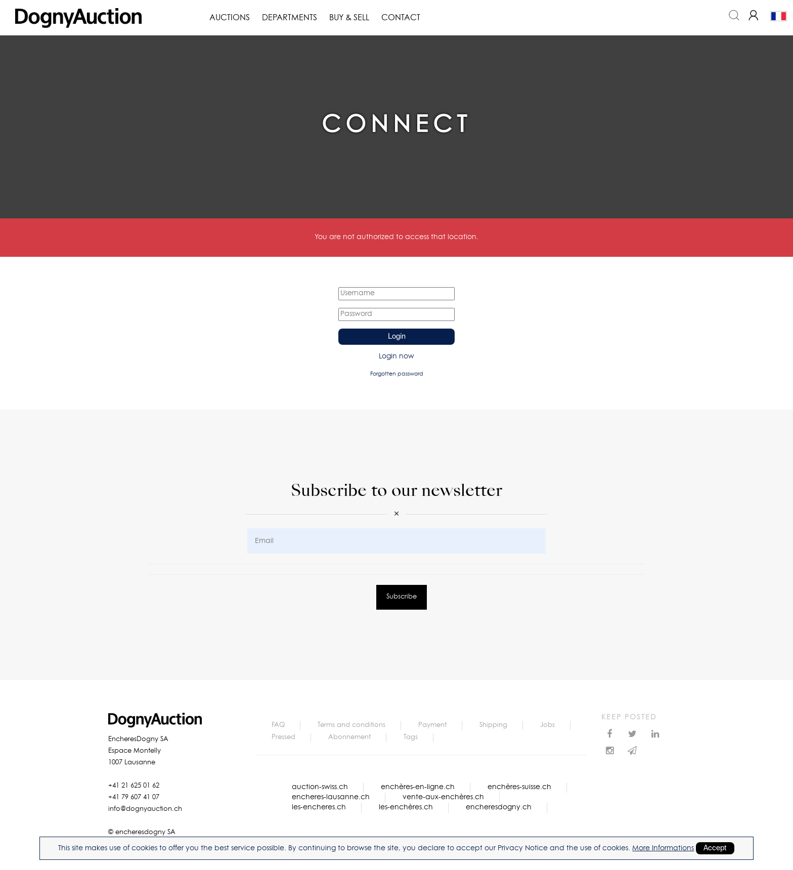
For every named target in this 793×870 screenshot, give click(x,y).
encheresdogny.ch (499, 807)
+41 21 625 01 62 (133, 786)
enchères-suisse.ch (519, 787)
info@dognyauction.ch (145, 809)
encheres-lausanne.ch (331, 797)
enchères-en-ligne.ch (418, 787)
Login (397, 336)
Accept (715, 848)
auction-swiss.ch (320, 787)
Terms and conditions (351, 725)
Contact (400, 18)
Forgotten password (396, 374)
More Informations (663, 848)
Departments (289, 18)
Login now (396, 356)
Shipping (493, 725)
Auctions (229, 18)
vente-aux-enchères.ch (443, 797)
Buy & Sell (349, 18)
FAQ (278, 725)
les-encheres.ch (319, 807)
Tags (411, 737)
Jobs (547, 725)
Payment (432, 725)
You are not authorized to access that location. (396, 237)
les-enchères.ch (406, 807)
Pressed (283, 737)
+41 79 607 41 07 (133, 797)
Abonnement (349, 737)
